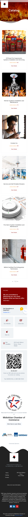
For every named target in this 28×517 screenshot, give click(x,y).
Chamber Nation (19, 515)
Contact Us (14, 143)
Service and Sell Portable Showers (14, 184)
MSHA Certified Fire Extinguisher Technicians (14, 268)
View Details (14, 65)
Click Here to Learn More (14, 424)
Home (7, 472)
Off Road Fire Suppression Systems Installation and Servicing (13, 59)
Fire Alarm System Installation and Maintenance (14, 225)
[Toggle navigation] (25, 4)
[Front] (5, 4)
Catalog (7, 475)
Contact (7, 477)
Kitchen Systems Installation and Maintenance (14, 101)
